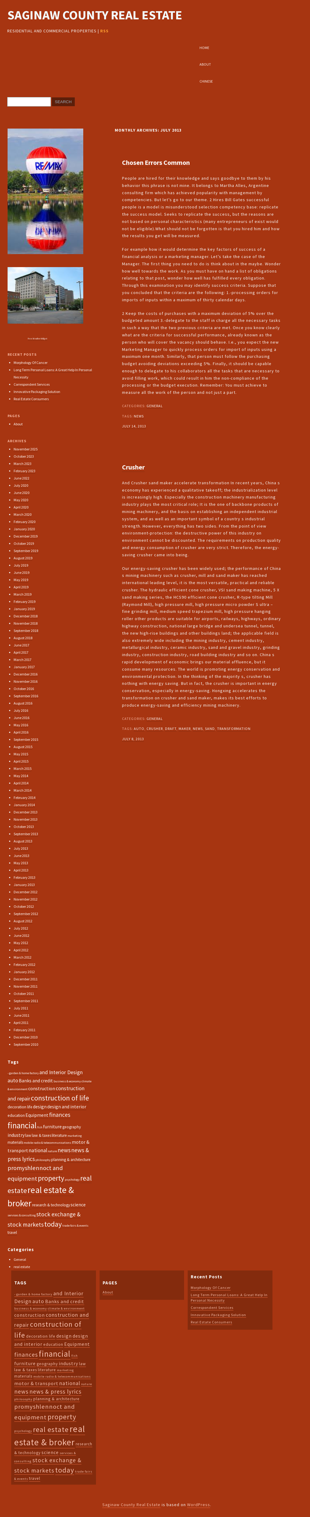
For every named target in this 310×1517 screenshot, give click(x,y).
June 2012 (21, 935)
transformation (234, 728)
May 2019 (21, 579)
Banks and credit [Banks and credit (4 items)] (36, 1080)
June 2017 (21, 645)
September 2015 (26, 739)
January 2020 (24, 529)
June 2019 (21, 572)
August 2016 (23, 703)
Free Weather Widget (37, 338)
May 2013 (21, 863)
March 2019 (22, 594)
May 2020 (21, 500)
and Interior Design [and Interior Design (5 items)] (61, 1072)
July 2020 (21, 485)
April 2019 (21, 587)
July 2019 (21, 565)
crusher (155, 728)
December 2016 (26, 674)
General (155, 406)
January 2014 (24, 805)
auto (139, 728)
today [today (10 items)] (53, 1224)
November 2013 (26, 819)
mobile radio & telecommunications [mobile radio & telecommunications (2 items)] (47, 1143)
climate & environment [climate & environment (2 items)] (66, 1308)
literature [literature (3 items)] (59, 1135)
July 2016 (21, 710)
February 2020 (24, 521)
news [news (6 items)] (64, 1150)
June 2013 (21, 855)
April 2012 (21, 950)
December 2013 (26, 812)
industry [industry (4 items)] (16, 1135)
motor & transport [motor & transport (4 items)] (36, 1383)
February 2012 (24, 964)
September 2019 (26, 550)
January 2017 (24, 667)
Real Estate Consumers (31, 399)
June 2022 (21, 478)
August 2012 (23, 921)
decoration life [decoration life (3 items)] (20, 1107)
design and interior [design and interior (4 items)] (66, 1106)
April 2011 (21, 1022)
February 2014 (24, 797)
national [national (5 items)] (38, 1150)
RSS (104, 31)
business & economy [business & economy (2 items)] (67, 1081)
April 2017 (21, 652)
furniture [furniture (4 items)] (52, 1126)
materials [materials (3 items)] (15, 1142)
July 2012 (21, 928)
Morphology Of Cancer (31, 362)
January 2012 (24, 971)
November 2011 (26, 986)
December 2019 (26, 536)
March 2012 (22, 957)
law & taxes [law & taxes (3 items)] (41, 1135)
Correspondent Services (32, 384)
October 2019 (24, 543)
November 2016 (26, 681)
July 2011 (21, 1008)
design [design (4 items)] (40, 1106)
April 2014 (21, 783)
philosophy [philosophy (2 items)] (43, 1160)
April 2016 (21, 732)
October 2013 (24, 826)
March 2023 (22, 463)
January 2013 (24, 884)
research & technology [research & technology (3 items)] (51, 1205)
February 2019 (24, 601)
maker (185, 728)
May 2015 (21, 754)
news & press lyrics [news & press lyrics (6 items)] (55, 1391)
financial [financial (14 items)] (22, 1125)
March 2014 (22, 790)
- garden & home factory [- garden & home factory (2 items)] (23, 1073)
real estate (22, 1266)
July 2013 (21, 848)
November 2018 (26, 623)
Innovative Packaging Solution (37, 391)
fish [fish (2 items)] (39, 1127)
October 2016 (24, 688)
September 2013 (26, 834)
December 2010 (26, 1037)
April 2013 (21, 870)
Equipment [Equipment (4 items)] (36, 1115)
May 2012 (21, 942)
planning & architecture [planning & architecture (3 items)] (71, 1159)
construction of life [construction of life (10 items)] (60, 1098)
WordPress (198, 1504)
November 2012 (26, 899)
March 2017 (22, 659)
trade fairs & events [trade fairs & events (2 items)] (75, 1226)
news (139, 416)
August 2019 (23, 558)
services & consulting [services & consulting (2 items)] (22, 1215)
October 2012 (24, 906)
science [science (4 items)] (78, 1205)
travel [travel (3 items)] (12, 1232)
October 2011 (24, 993)
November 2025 (26, 449)
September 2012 (26, 913)
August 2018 (23, 638)
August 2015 (23, 746)
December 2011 (26, 979)
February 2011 (24, 1030)
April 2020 (21, 507)
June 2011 (21, 1015)
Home (204, 47)
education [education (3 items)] (16, 1115)
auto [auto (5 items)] (13, 1080)
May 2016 (21, 725)
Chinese (206, 81)
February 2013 (24, 877)
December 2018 (26, 616)
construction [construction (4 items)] (41, 1088)
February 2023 (24, 471)
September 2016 (26, 696)
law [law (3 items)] (28, 1135)
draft (170, 728)
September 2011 (26, 1001)
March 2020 (22, 514)
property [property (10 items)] (51, 1178)
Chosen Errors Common (156, 162)
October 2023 (24, 456)
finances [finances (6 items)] (59, 1114)
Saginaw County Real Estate (94, 14)
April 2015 (21, 761)
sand (210, 728)
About (205, 64)
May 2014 (21, 775)
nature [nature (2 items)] (52, 1151)
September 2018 (26, 630)
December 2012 (26, 892)
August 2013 (23, 841)
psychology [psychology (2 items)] (72, 1180)
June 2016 (21, 717)
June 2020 (21, 492)
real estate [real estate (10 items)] (51, 1429)
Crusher (133, 467)
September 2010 (26, 1044)
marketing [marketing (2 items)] (75, 1136)
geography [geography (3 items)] (71, 1127)
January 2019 (24, 608)
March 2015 (22, 768)
